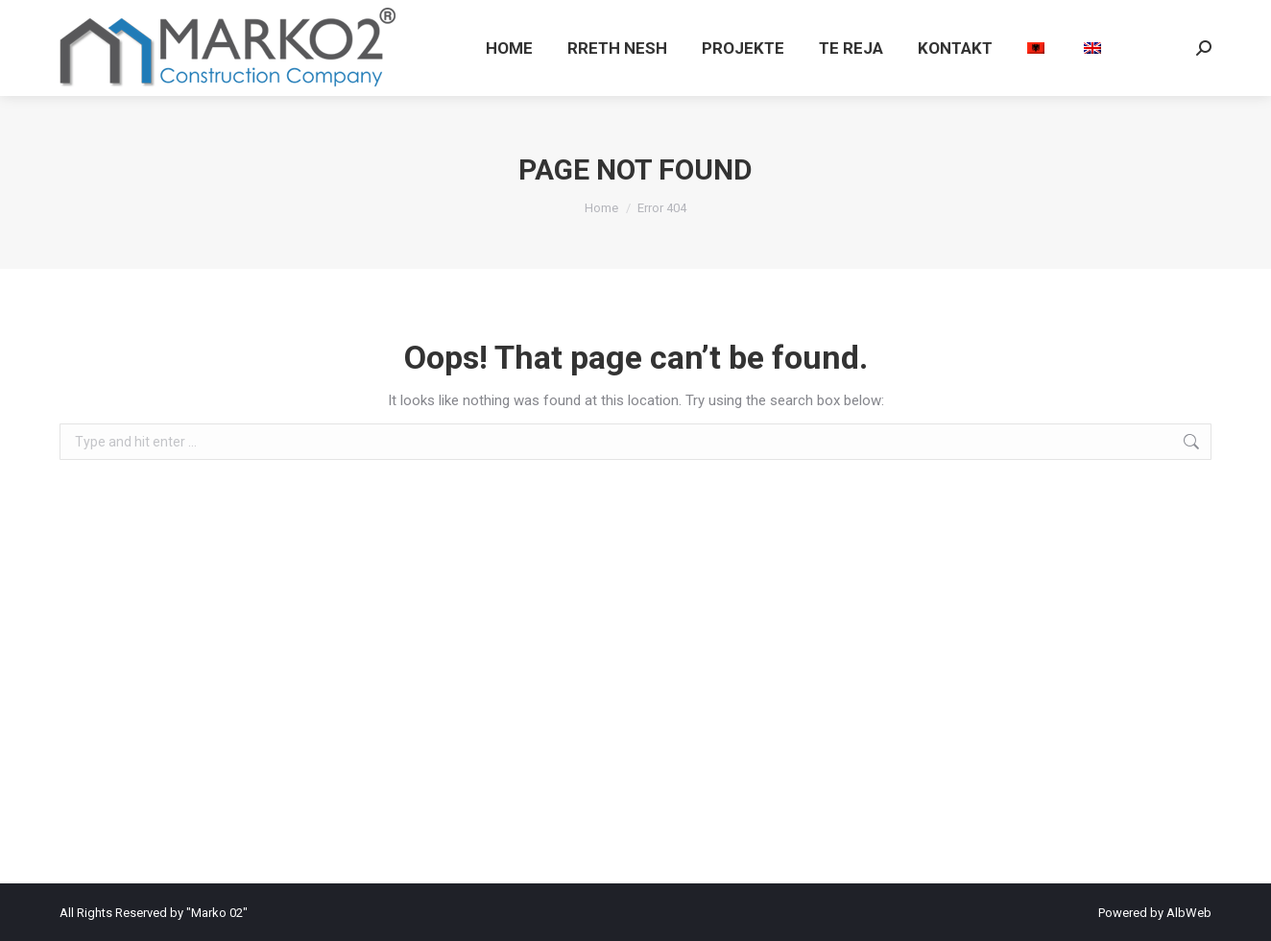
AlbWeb (1188, 912)
